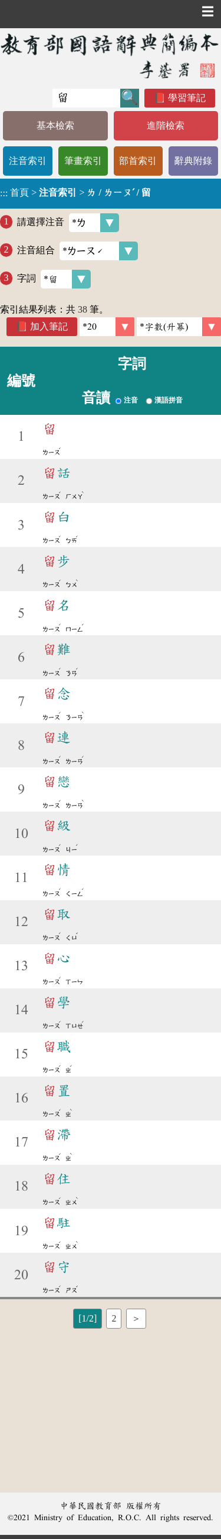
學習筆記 (187, 98)
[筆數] (107, 326)
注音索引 (28, 161)
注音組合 (77, 251)
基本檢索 (55, 125)
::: (4, 194)
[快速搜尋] (86, 98)
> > (75, 192)
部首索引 (138, 161)
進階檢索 (165, 125)
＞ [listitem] (136, 1318)
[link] (179, 326)
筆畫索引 (83, 161)
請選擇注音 (68, 222)
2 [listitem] (113, 1318)
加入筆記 (49, 326)
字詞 (54, 279)
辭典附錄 (193, 161)
